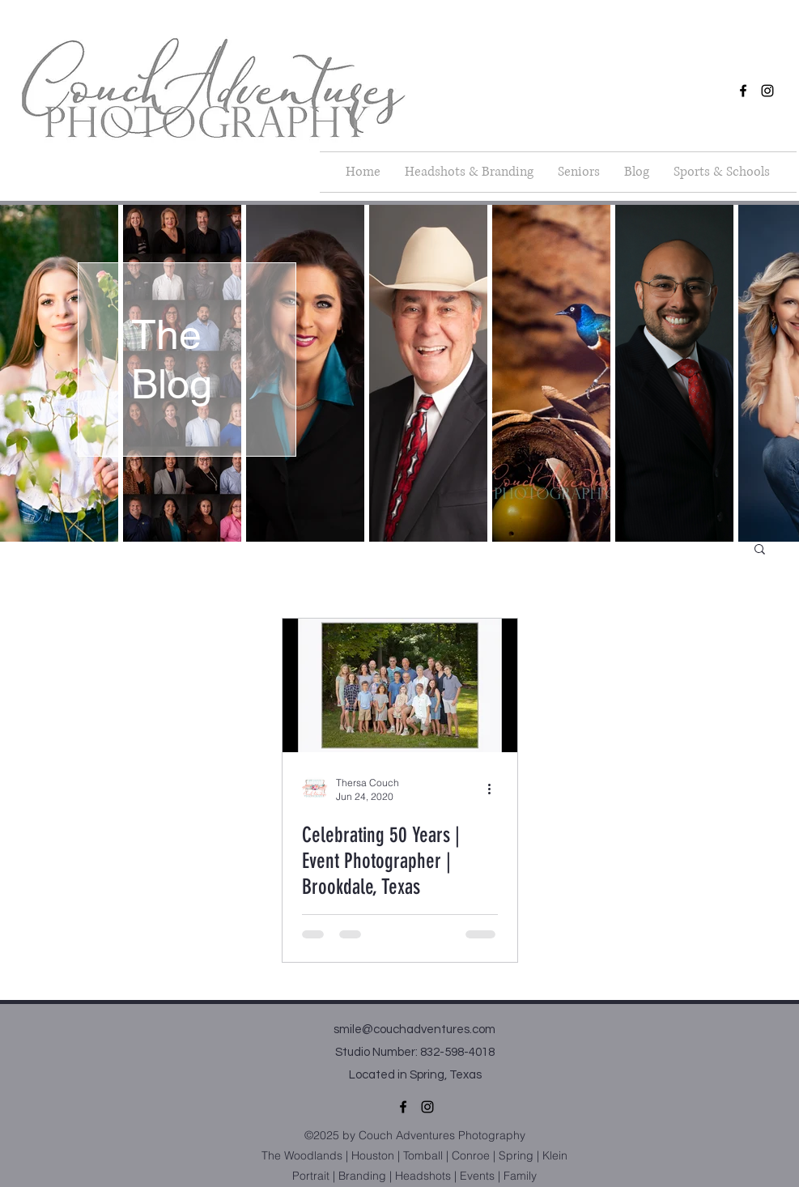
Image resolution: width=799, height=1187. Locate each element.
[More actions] (495, 788)
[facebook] (743, 91)
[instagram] (767, 91)
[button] (721, 172)
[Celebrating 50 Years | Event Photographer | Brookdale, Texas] (400, 685)
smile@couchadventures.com (414, 1029)
